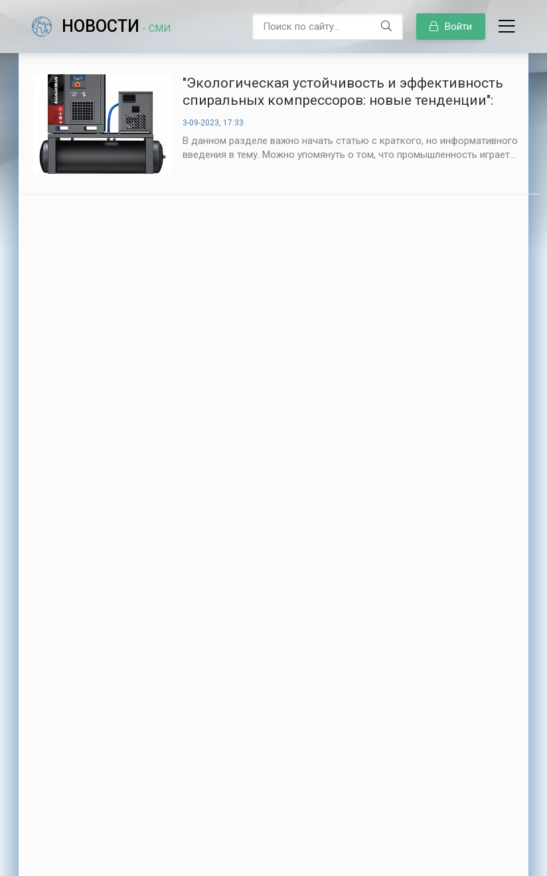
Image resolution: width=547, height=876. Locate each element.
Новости (116, 26)
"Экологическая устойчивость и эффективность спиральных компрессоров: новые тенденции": (343, 91)
